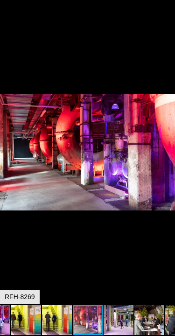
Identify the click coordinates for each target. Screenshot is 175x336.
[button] (166, 24)
